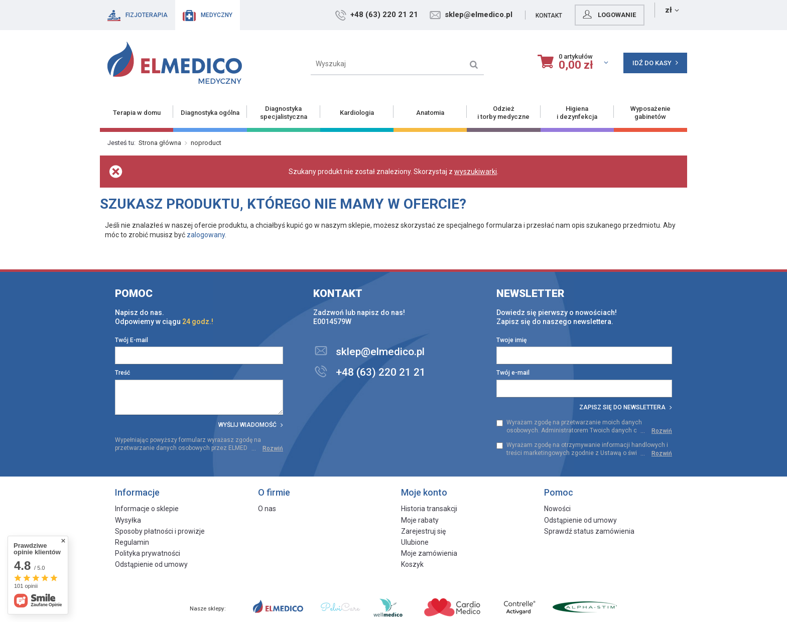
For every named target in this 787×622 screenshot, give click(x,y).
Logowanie (651, 14)
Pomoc (134, 293)
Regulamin (132, 542)
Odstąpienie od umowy (151, 564)
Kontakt (591, 15)
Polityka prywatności (147, 553)
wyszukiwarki (475, 172)
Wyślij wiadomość (250, 424)
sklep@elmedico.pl (521, 14)
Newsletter (530, 293)
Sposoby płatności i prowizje (160, 531)
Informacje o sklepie (147, 509)
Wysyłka (128, 520)
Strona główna (160, 142)
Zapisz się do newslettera (625, 407)
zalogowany (206, 235)
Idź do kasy (655, 63)
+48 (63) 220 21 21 (427, 14)
